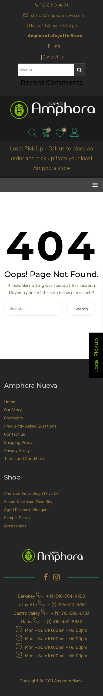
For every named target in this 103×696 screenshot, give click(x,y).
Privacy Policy (17, 450)
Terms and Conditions (24, 458)
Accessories (15, 526)
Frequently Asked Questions (30, 426)
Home (9, 401)
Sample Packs (17, 518)
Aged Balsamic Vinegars (26, 509)
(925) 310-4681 (53, 5)
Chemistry (13, 418)
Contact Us (53, 57)
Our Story (13, 410)
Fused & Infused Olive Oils (28, 501)
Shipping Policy (18, 442)
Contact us (14, 434)
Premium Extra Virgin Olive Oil (31, 493)
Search (79, 70)
